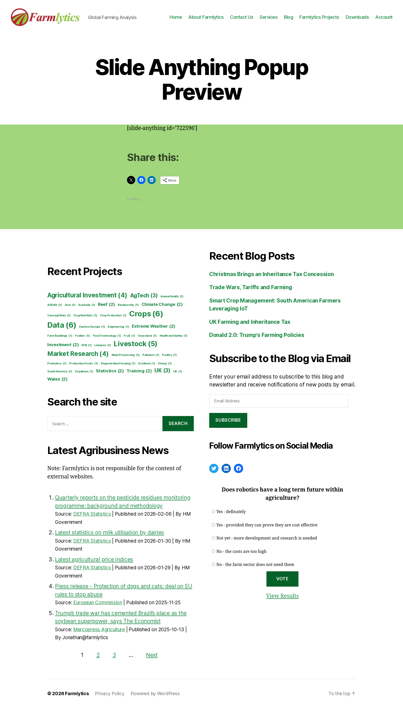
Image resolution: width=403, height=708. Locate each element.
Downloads (357, 17)
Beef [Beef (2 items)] (106, 304)
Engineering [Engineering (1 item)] (118, 327)
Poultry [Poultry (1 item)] (169, 355)
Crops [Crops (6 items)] (146, 313)
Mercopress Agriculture (99, 630)
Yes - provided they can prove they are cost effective (266, 525)
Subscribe (228, 420)
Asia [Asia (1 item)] (70, 305)
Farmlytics (77, 693)
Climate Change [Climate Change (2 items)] (162, 304)
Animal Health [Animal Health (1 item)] (172, 297)
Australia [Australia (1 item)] (86, 305)
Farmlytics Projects (319, 17)
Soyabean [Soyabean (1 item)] (84, 372)
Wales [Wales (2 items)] (57, 379)
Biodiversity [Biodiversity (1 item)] (128, 305)
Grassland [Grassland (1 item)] (147, 336)
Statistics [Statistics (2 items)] (110, 371)
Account (384, 17)
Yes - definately (231, 511)
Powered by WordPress (155, 693)
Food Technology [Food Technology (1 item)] (107, 336)
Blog (288, 17)
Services (269, 17)
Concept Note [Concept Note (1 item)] (59, 316)
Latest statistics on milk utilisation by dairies (109, 532)
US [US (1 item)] (177, 372)
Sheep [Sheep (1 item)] (165, 364)
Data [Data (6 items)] (61, 325)
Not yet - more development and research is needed (266, 538)
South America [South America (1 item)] (59, 372)
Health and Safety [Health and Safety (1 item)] (174, 336)
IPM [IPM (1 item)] (86, 345)
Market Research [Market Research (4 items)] (78, 353)
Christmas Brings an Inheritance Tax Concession (271, 274)
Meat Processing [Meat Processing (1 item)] (126, 355)
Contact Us (241, 17)
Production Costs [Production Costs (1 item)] (83, 364)
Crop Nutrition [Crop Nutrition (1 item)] (85, 316)
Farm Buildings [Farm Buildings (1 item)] (59, 336)
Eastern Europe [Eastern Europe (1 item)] (92, 327)
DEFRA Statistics (92, 514)
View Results (282, 596)
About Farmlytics (206, 17)
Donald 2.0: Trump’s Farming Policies (256, 335)
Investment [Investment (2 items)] (63, 345)
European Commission (97, 603)
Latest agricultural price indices (94, 559)
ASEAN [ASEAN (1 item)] (54, 305)
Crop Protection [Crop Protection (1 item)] (113, 316)
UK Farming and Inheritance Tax (249, 322)
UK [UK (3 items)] (162, 370)
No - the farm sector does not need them (255, 564)
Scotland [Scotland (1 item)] (146, 364)
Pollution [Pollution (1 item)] (150, 355)
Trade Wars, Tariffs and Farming (250, 287)
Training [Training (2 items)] (139, 371)
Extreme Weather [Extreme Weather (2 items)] (153, 326)
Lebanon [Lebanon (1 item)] (102, 345)
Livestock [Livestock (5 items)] (136, 344)
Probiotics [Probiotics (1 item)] (57, 364)
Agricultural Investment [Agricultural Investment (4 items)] (87, 295)
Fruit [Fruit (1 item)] (129, 336)
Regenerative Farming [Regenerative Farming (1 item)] (118, 364)
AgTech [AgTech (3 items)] (144, 295)
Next (152, 655)
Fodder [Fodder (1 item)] (82, 336)
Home (176, 17)
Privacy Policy (109, 693)
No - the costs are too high (241, 551)
